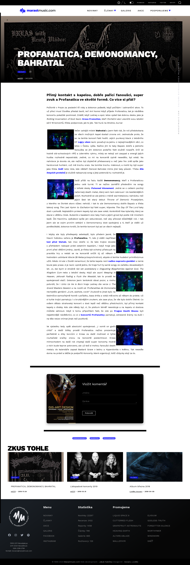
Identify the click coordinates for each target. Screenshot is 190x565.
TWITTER (163, 2)
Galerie (126, 10)
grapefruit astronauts (127, 525)
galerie (47, 531)
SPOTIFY (172, 2)
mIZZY (20, 78)
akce (46, 525)
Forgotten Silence (159, 525)
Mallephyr (119, 541)
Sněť (60, 169)
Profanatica (109, 438)
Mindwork (153, 536)
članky (47, 520)
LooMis (135, 562)
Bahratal (95, 438)
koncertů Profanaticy (93, 315)
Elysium (152, 515)
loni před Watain (56, 242)
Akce (141, 10)
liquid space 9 (121, 515)
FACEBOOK (140, 2)
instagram (49, 541)
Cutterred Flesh (123, 520)
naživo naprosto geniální (121, 261)
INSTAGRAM (152, 2)
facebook (48, 536)
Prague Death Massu (126, 311)
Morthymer (154, 531)
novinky (48, 515)
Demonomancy (79, 438)
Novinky (92, 10)
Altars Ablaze (121, 536)
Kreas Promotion (91, 119)
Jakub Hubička (105, 562)
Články (109, 10)
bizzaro (127, 562)
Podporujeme (159, 10)
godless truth (156, 520)
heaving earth (121, 531)
